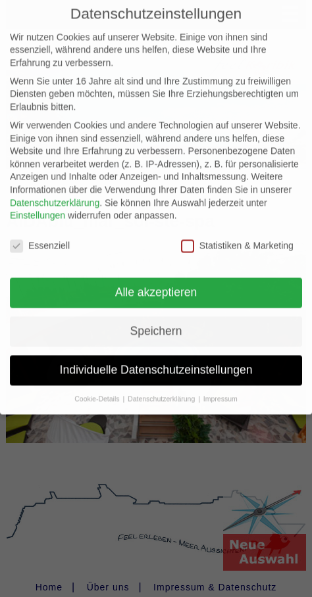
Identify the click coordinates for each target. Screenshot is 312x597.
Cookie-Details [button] (97, 389)
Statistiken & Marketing (237, 235)
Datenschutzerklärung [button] (162, 389)
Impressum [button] (220, 389)
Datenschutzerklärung (54, 192)
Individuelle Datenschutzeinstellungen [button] (156, 359)
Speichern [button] (156, 320)
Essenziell (40, 235)
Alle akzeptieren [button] (156, 282)
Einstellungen (37, 206)
